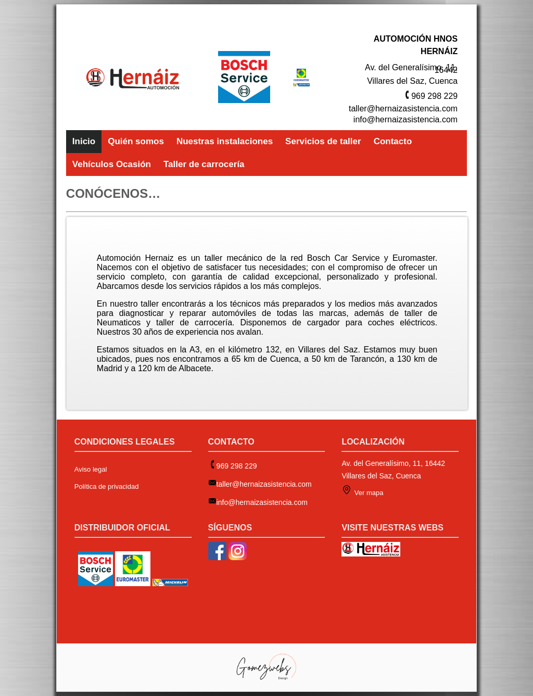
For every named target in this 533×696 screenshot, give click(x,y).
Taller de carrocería (204, 164)
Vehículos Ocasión (111, 164)
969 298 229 (434, 96)
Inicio (83, 141)
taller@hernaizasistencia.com (403, 108)
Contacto (393, 141)
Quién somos (136, 141)
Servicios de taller (323, 141)
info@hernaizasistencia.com (405, 119)
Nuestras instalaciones (224, 141)
